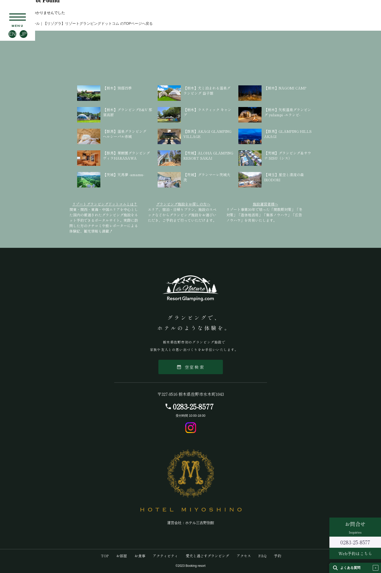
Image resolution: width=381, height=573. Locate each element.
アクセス (244, 555)
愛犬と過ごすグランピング (207, 555)
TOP (105, 555)
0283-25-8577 (193, 406)
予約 (277, 555)
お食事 (139, 555)
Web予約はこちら (355, 553)
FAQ (262, 555)
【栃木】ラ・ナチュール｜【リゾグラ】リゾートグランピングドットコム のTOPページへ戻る (76, 23)
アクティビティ (165, 555)
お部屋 (121, 555)
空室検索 (190, 367)
